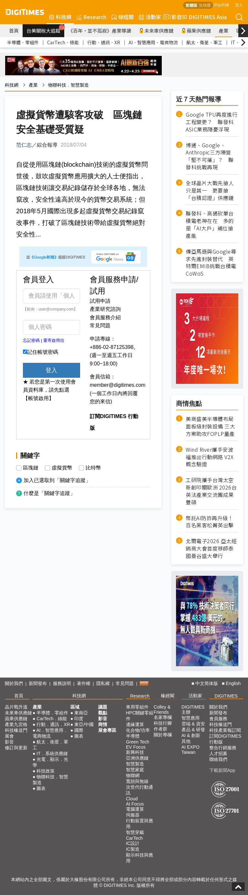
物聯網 (133, 775)
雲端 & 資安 (193, 723)
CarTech (134, 838)
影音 (171, 17)
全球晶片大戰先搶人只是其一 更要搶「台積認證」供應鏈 (210, 190)
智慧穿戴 (135, 832)
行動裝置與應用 (139, 823)
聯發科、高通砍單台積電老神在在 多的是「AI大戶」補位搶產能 (210, 224)
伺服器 (133, 814)
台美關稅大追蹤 (45, 29)
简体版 (205, 5)
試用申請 (100, 301)
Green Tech (137, 741)
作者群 (160, 729)
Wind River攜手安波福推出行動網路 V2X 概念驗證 (210, 457)
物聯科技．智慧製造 (68, 85)
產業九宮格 (16, 724)
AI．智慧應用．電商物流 (153, 42)
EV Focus (136, 747)
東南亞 (81, 712)
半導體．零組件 (23, 42)
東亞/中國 (84, 724)
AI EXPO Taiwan (190, 749)
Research (91, 17)
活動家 (150, 17)
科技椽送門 (16, 730)
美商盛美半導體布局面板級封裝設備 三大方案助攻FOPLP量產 (210, 426)
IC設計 (133, 843)
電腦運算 (135, 809)
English (233, 683)
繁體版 (191, 5)
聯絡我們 (218, 759)
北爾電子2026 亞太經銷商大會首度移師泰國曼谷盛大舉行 (211, 548)
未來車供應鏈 (156, 30)
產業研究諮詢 (105, 309)
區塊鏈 (30, 467)
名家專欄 (163, 717)
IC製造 (133, 849)
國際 (78, 730)
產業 (223, 30)
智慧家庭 (135, 769)
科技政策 (45, 771)
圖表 (41, 788)
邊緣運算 (135, 724)
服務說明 (62, 683)
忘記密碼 (31, 340)
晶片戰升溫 (16, 707)
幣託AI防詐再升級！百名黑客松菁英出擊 (210, 521)
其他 (186, 741)
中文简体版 (206, 683)
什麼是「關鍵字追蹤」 (49, 493)
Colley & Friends (162, 709)
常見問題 (100, 325)
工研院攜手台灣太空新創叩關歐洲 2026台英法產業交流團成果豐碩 (211, 491)
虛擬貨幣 (62, 467)
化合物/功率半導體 (138, 733)
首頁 (14, 30)
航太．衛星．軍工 (204, 42)
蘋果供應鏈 (196, 30)
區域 (74, 707)
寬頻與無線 (137, 781)
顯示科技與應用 (139, 857)
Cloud (132, 798)
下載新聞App (222, 770)
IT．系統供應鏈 (51, 753)
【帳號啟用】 (38, 398)
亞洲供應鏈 (137, 758)
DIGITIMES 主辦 (193, 709)
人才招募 (218, 753)
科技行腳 (163, 723)
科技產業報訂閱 (225, 730)
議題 (102, 707)
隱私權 (103, 683)
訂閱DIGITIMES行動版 (225, 738)
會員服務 (218, 718)
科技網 (60, 17)
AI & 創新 (190, 735)
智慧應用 (190, 718)
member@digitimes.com (118, 385)
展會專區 (107, 730)
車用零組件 (137, 707)
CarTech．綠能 (63, 42)
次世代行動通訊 (139, 789)
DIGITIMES (226, 696)
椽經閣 (122, 17)
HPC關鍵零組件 (140, 715)
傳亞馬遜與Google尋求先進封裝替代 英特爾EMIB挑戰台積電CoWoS (211, 262)
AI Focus (135, 803)
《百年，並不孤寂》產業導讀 (99, 30)
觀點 (102, 712)
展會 (9, 736)
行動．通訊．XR (103, 42)
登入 (239, 4)
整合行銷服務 (222, 747)
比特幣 (93, 467)
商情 (102, 724)
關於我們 (14, 683)
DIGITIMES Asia (204, 17)
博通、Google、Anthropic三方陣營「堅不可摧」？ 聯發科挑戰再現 (210, 156)
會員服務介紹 (105, 317)
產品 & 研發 (193, 729)
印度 (78, 718)
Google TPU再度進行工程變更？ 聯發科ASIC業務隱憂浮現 (211, 122)
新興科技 (135, 752)
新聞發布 (38, 683)
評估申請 (221, 4)
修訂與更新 (16, 747)
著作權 (83, 683)
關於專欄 (163, 734)
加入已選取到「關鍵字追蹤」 (57, 480)
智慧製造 (135, 763)
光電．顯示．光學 (50, 762)
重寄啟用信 (53, 340)
